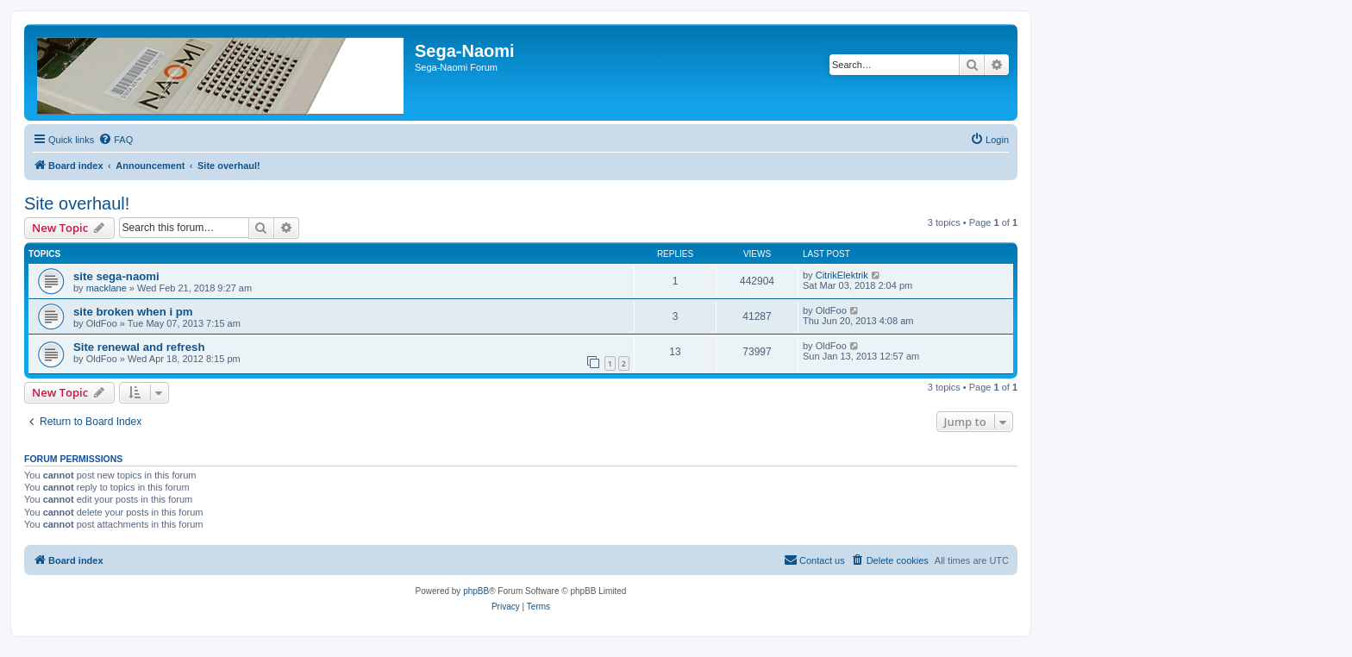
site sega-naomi (116, 276)
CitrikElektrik (842, 275)
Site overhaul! (76, 203)
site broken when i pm (133, 311)
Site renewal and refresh (138, 347)
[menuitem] (115, 139)
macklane (106, 288)
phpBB (476, 591)
